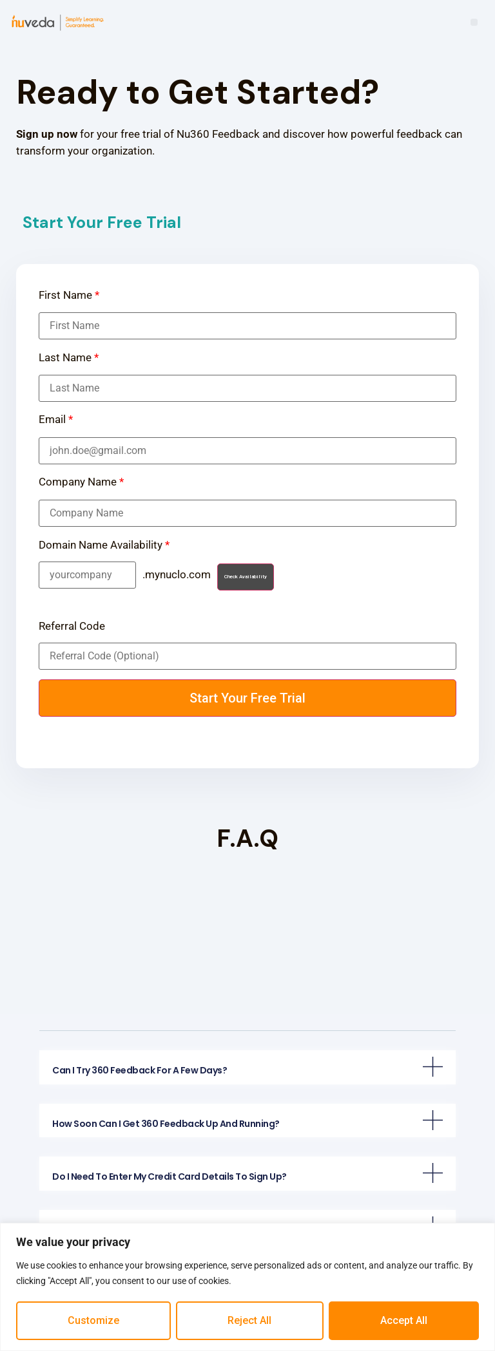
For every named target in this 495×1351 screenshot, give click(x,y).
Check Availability (245, 577)
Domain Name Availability (104, 545)
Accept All (403, 1320)
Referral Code (72, 626)
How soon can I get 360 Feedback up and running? (166, 1123)
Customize (93, 1320)
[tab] (247, 1067)
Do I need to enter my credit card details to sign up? (169, 1176)
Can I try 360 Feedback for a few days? (139, 1070)
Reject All (249, 1320)
